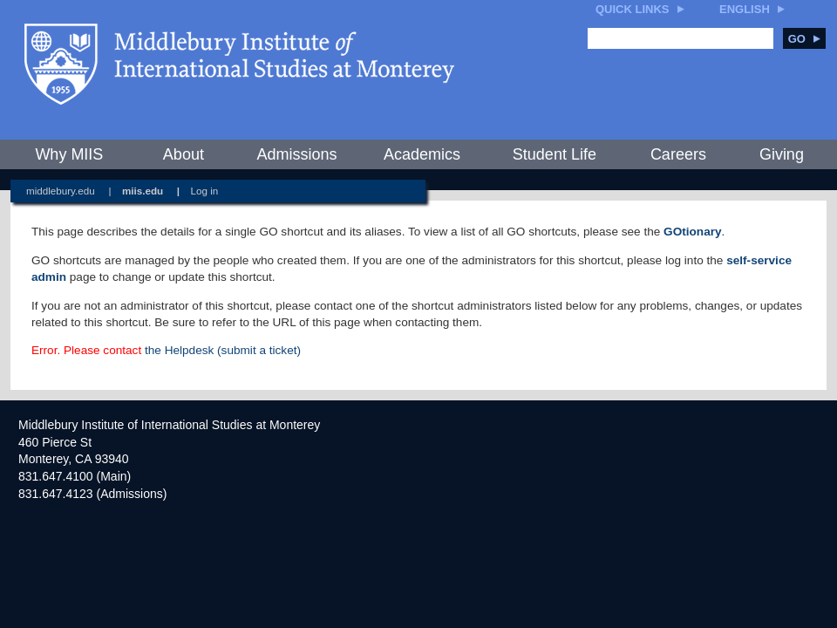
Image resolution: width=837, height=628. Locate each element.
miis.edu (142, 190)
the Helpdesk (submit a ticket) (223, 350)
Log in (205, 190)
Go (804, 38)
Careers (678, 154)
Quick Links (632, 9)
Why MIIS (69, 154)
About (183, 154)
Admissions (296, 154)
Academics (422, 154)
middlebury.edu (60, 190)
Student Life (554, 154)
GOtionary (692, 231)
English (744, 9)
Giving (781, 154)
